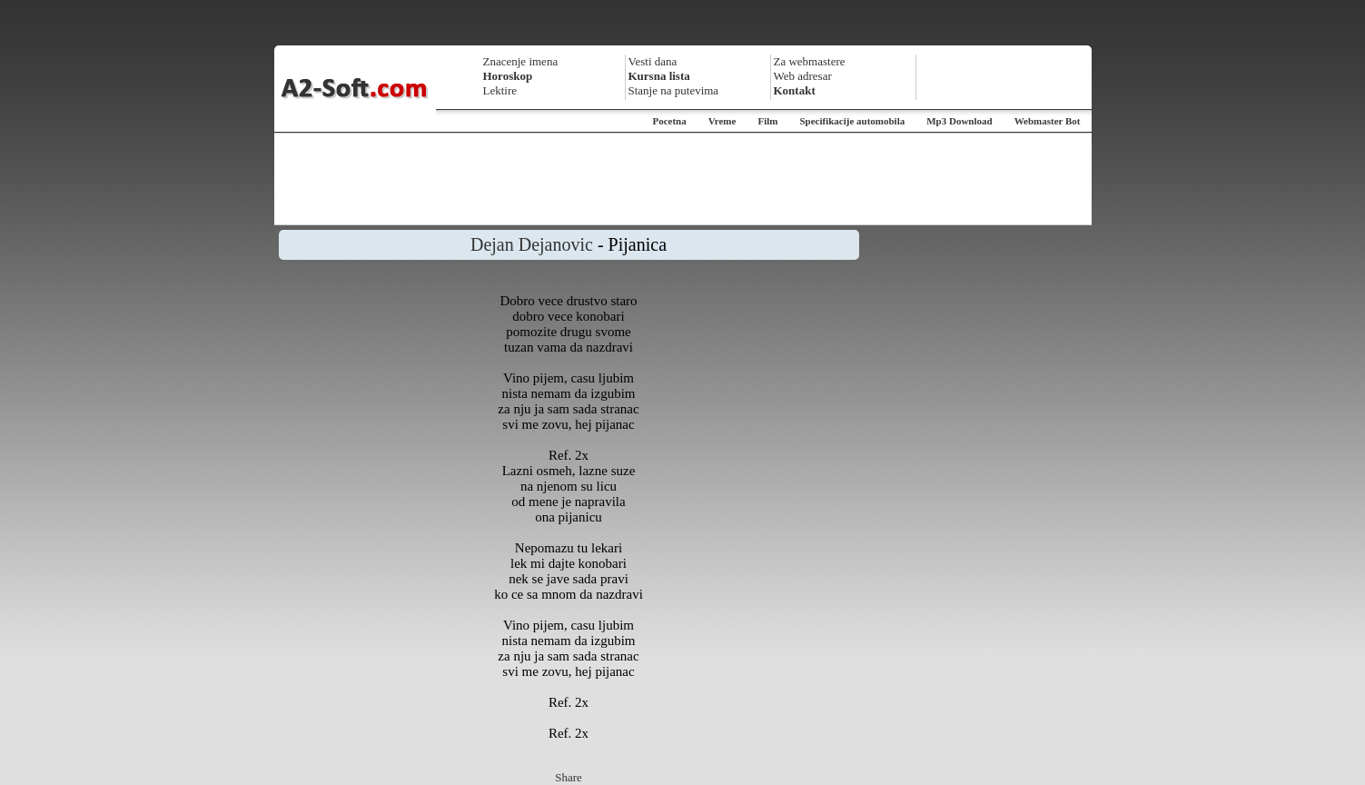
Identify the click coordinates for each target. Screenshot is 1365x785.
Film (767, 120)
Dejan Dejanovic (531, 244)
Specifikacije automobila (852, 120)
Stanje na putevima (673, 90)
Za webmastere (810, 61)
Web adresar (803, 76)
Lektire (500, 90)
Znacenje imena (521, 61)
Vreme (722, 120)
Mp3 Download (959, 120)
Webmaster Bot (1047, 120)
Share (568, 777)
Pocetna (669, 120)
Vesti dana (653, 61)
